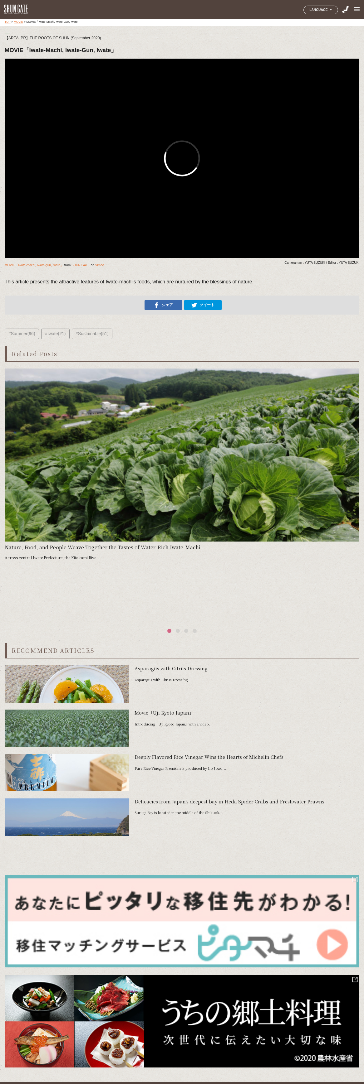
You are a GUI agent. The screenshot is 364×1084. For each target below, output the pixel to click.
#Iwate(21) (55, 333)
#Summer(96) (21, 333)
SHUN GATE (80, 265)
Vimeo (99, 265)
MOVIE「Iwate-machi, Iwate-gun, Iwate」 (34, 265)
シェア (163, 305)
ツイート (202, 305)
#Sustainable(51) (92, 333)
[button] (169, 631)
